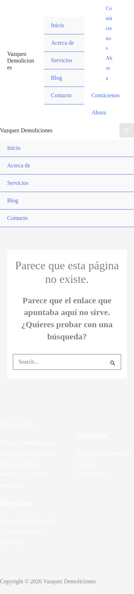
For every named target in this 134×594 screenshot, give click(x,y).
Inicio (57, 25)
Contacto (61, 95)
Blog (56, 78)
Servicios (62, 60)
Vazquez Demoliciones (20, 60)
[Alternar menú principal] (126, 130)
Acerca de (62, 43)
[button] (109, 43)
